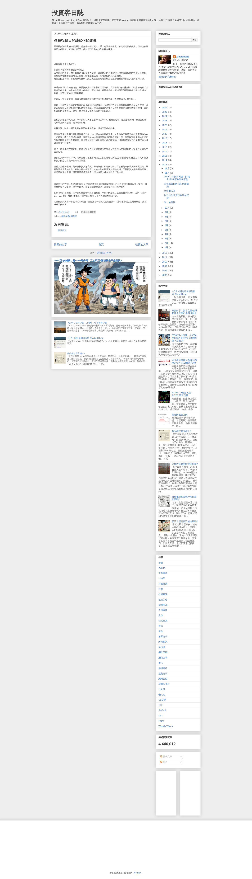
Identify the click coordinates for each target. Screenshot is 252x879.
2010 (165, 261)
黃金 (160, 631)
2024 (165, 116)
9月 (167, 212)
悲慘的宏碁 (169, 191)
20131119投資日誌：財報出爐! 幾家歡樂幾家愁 (177, 178)
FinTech (162, 710)
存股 (160, 589)
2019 (165, 138)
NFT (160, 715)
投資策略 (162, 599)
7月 (167, 221)
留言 (163, 762)
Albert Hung (182, 56)
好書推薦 (162, 583)
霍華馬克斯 (164, 684)
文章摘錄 (162, 573)
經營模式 (162, 641)
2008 (165, 270)
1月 (167, 247)
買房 (160, 626)
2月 (167, 243)
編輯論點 (65, 216)
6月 (167, 225)
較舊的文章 (141, 244)
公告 (160, 562)
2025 (165, 112)
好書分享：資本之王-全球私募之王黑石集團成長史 (184, 312)
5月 (167, 230)
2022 (165, 125)
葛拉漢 (161, 647)
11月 (167, 173)
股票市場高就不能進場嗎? (185, 521)
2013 (165, 164)
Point (161, 721)
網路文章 (162, 657)
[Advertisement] (207, 792)
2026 (165, 107)
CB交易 (162, 700)
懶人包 (161, 694)
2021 (165, 129)
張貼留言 (62, 230)
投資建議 (162, 594)
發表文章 (166, 756)
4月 (167, 234)
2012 (165, 253)
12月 (167, 168)
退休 (160, 615)
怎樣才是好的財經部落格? (185, 464)
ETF (160, 705)
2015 (165, 156)
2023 (165, 120)
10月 (167, 208)
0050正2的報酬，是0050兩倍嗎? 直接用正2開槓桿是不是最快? (88, 260)
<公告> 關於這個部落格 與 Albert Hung (85, 338)
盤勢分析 (162, 673)
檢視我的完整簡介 (167, 76)
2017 (165, 147)
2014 (165, 160)
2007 (165, 275)
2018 (165, 142)
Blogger (137, 872)
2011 (165, 257)
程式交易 (162, 620)
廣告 (160, 663)
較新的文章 (60, 244)
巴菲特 (161, 568)
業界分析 (162, 636)
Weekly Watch (165, 726)
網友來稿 (162, 652)
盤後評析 (162, 668)
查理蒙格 (162, 610)
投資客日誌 (67, 12)
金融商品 (162, 604)
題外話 (74, 216)
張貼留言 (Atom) (104, 252)
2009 (165, 266)
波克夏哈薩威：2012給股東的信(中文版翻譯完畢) (184, 361)
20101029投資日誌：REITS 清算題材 (182, 394)
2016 (165, 151)
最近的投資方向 (180, 414)
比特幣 (161, 578)
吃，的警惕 (169, 202)
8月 (167, 216)
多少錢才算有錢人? (76, 353)
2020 (165, 133)
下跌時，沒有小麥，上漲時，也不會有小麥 (87, 322)
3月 (167, 238)
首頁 (101, 244)
